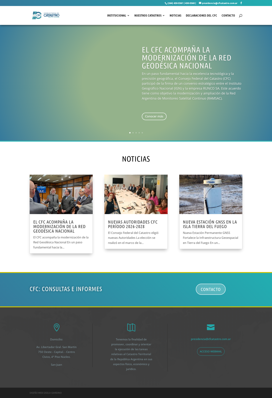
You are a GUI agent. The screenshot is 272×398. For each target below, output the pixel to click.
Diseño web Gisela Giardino (46, 392)
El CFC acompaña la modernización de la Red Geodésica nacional (186, 57)
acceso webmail (211, 351)
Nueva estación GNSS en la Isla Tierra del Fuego (210, 224)
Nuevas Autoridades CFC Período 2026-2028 (133, 224)
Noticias (175, 15)
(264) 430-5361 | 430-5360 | (181, 3)
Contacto (228, 15)
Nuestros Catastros (147, 15)
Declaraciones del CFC (201, 15)
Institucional (116, 15)
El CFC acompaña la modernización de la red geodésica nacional (59, 226)
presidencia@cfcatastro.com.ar (211, 339)
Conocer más (154, 116)
